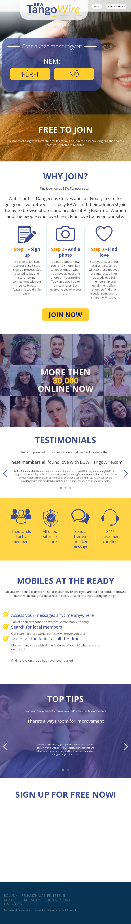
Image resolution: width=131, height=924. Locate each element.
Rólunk (10, 895)
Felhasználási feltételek (44, 895)
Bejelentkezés (116, 6)
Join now (65, 314)
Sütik (36, 900)
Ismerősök (13, 904)
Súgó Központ (58, 900)
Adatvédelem (15, 900)
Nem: (52, 61)
